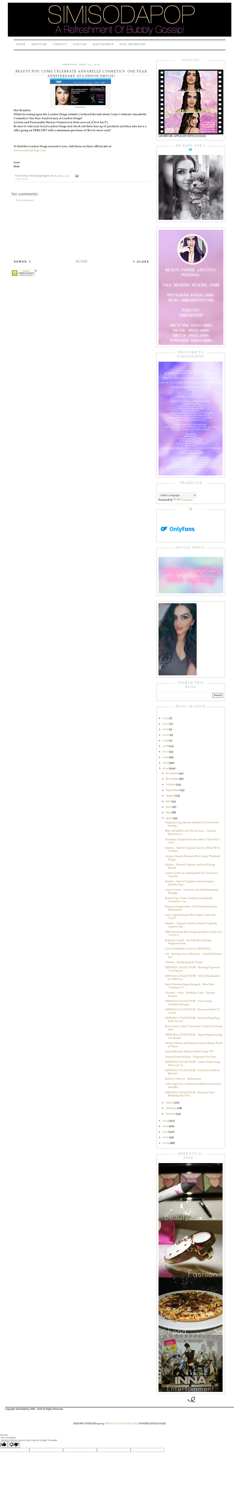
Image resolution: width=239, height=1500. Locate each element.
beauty (25, 179)
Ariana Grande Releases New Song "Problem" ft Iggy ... (192, 858)
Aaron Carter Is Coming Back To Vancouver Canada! (191, 874)
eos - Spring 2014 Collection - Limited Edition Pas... (193, 955)
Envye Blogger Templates (121, 1423)
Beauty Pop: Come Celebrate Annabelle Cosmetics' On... (189, 900)
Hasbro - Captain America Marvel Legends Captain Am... (191, 925)
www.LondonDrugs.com (30, 151)
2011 (165, 1132)
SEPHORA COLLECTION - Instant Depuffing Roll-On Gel (192, 1019)
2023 (166, 718)
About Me (39, 44)
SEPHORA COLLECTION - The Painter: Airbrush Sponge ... (189, 1002)
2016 (166, 757)
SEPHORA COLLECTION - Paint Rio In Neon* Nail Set (193, 1072)
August (170, 796)
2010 (166, 1137)
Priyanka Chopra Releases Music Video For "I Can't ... (192, 841)
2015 (166, 763)
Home (20, 44)
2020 (166, 735)
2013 (166, 1121)
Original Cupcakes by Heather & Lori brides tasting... (192, 824)
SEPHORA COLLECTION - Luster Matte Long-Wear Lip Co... (193, 1063)
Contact (60, 44)
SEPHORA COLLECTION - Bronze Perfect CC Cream (192, 1011)
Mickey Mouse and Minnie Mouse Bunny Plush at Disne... (194, 1044)
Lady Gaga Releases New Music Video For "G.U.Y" (190, 916)
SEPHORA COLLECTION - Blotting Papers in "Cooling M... (192, 969)
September (173, 790)
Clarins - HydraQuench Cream (184, 962)
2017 (166, 752)
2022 (166, 724)
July (168, 801)
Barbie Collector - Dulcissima (183, 1079)
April (169, 818)
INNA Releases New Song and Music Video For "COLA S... (193, 933)
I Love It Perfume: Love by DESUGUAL (188, 949)
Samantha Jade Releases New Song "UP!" (190, 1051)
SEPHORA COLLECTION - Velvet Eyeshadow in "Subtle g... (192, 977)
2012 (166, 1126)
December (172, 773)
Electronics (103, 44)
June (169, 807)
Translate (183, 500)
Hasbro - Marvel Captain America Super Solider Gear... (189, 883)
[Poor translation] (14, 1445)
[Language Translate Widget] (177, 495)
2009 (166, 1143)
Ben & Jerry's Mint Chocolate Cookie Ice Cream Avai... (194, 1028)
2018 (166, 746)
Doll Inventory (133, 44)
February (171, 1108)
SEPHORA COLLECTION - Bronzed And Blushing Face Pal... (189, 1094)
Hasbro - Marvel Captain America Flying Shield (190, 866)
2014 (166, 768)
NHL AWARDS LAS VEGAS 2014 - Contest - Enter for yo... (191, 832)
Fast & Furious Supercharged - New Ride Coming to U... (190, 986)
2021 (166, 729)
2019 (166, 740)
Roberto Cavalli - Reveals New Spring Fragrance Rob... (188, 942)
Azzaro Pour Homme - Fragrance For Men (190, 1057)
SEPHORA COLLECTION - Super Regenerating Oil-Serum (193, 1036)
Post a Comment (24, 200)
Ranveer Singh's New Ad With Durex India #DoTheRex (191, 908)
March (170, 1103)
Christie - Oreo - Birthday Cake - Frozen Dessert (190, 994)
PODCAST (80, 44)
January (171, 1114)
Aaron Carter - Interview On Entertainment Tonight (191, 891)
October (171, 785)
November (172, 779)
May (169, 812)
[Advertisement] (81, 230)
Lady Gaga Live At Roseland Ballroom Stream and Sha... (193, 1085)
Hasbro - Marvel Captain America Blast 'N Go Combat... (192, 849)
